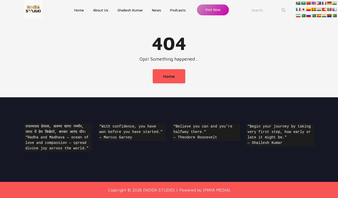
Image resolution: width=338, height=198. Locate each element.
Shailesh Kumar (130, 10)
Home (79, 10)
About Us (100, 10)
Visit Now (213, 10)
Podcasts (178, 10)
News (156, 10)
